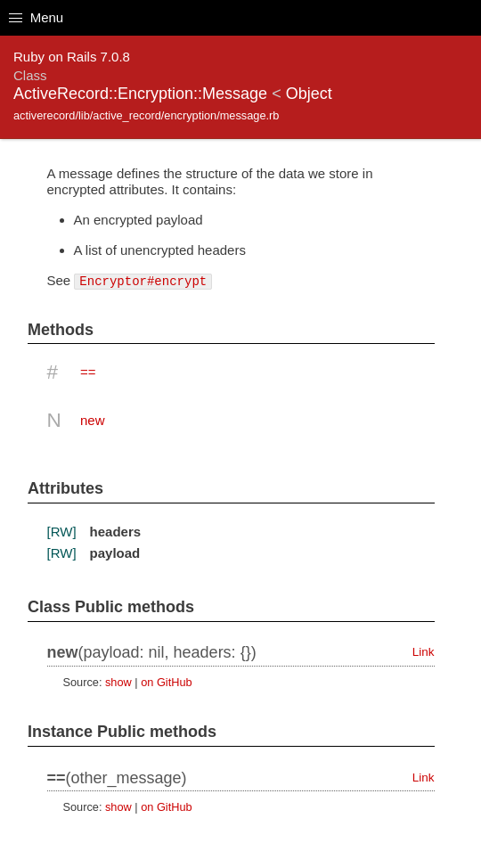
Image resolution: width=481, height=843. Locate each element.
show (118, 682)
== (88, 372)
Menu (36, 17)
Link (423, 652)
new (92, 420)
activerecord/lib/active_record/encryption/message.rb (146, 115)
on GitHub (166, 682)
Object (309, 93)
